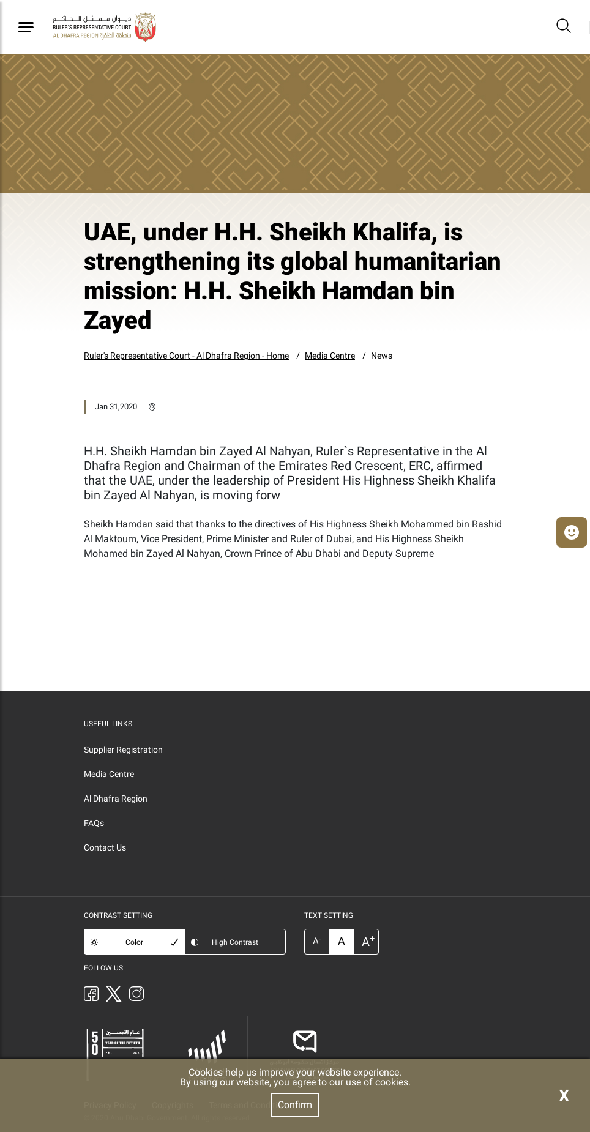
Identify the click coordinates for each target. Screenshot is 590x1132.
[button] (571, 532)
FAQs (94, 823)
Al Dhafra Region (116, 798)
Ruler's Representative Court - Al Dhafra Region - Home (186, 355)
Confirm (295, 1105)
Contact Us (105, 847)
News (381, 355)
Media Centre (330, 355)
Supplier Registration (123, 749)
